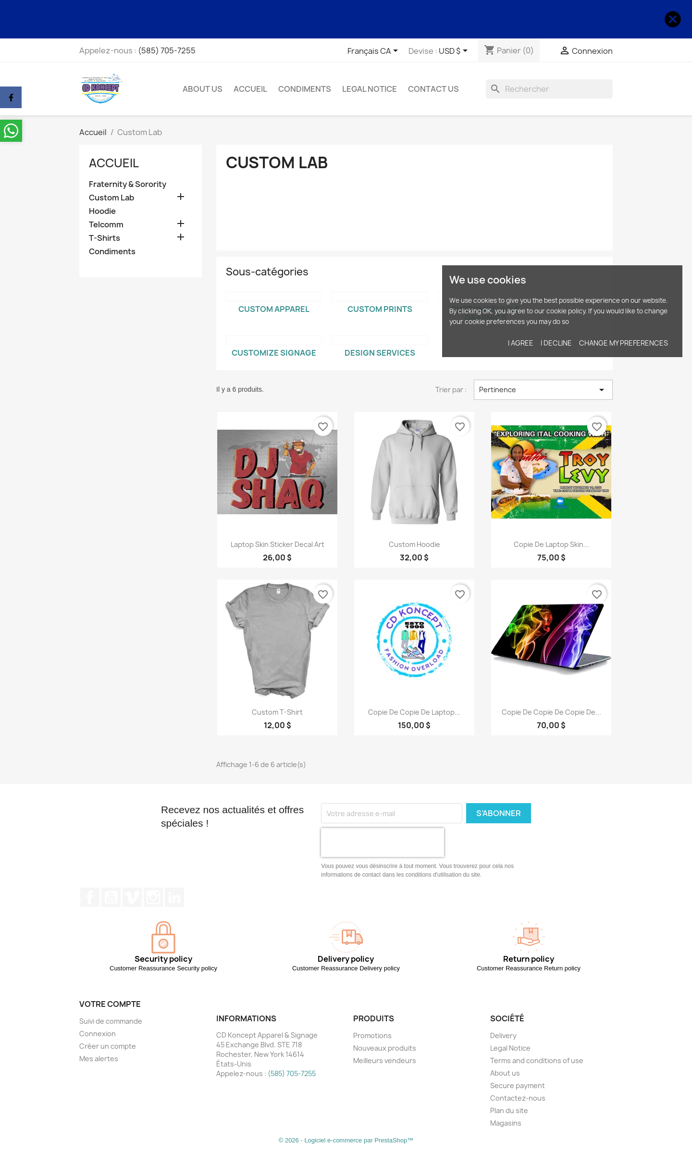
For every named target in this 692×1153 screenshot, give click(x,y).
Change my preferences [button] (623, 342)
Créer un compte (107, 1046)
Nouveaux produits (384, 1048)
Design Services (380, 352)
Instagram (153, 897)
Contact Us (433, 89)
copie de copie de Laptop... (414, 712)
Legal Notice (369, 89)
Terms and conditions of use (536, 1060)
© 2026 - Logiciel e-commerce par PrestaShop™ (346, 1140)
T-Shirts (104, 238)
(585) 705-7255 (167, 50)
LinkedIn (174, 897)
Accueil (250, 89)
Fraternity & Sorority (127, 184)
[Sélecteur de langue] (374, 51)
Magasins (505, 1123)
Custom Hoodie (414, 544)
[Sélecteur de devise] (455, 51)
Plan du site (509, 1110)
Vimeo (132, 897)
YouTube (111, 897)
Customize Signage (274, 352)
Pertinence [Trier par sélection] (543, 390)
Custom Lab (111, 198)
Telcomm (106, 225)
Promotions (372, 1035)
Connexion (97, 1033)
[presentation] (382, 842)
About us (202, 89)
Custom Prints (379, 309)
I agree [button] (520, 342)
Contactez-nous (517, 1098)
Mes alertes (98, 1058)
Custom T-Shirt (277, 712)
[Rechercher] (549, 89)
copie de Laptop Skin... (551, 544)
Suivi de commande (110, 1021)
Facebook (89, 897)
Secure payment (517, 1085)
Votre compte (110, 1004)
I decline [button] (556, 342)
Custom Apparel (273, 309)
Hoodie (102, 211)
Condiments (304, 89)
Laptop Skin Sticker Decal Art (277, 544)
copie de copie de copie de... (551, 712)
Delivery (503, 1035)
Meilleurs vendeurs (384, 1060)
